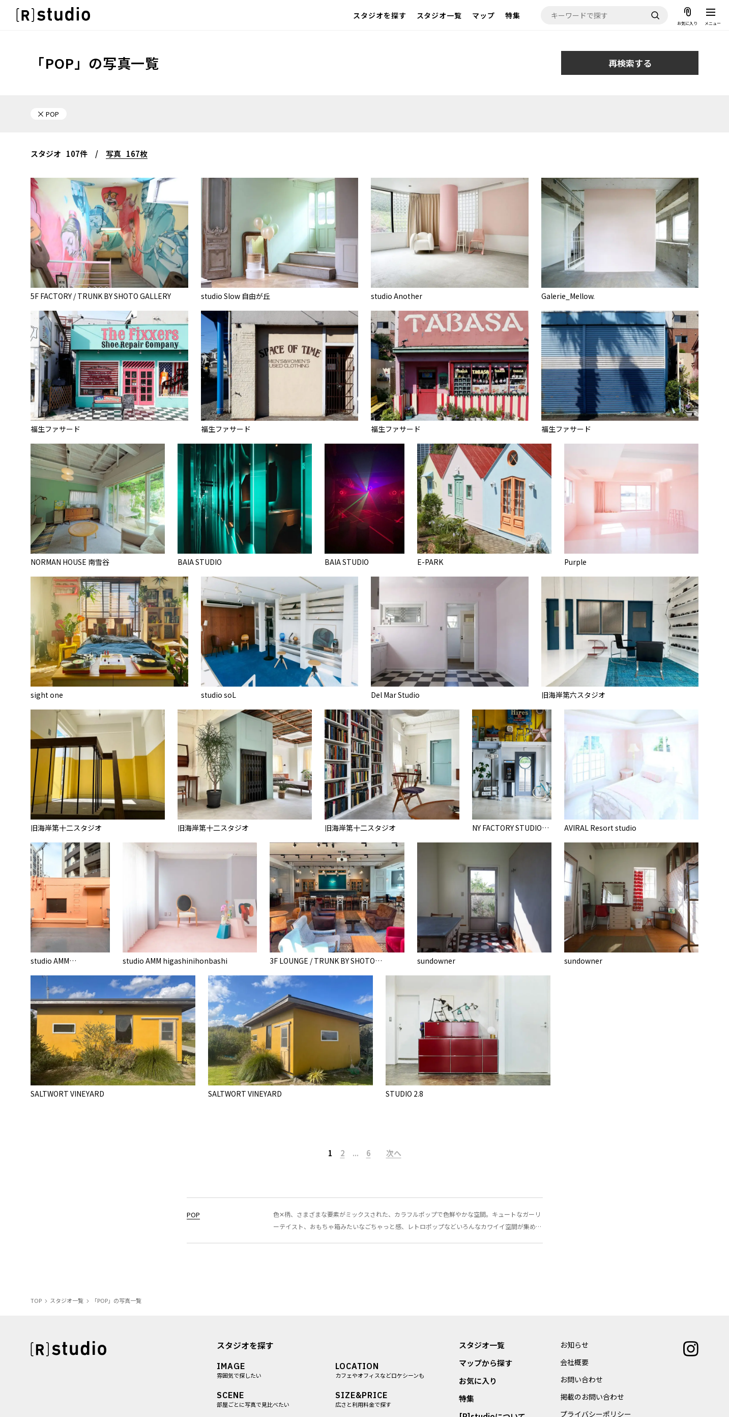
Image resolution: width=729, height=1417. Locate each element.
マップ (483, 15)
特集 (512, 15)
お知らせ (574, 1345)
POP (193, 1214)
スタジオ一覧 (439, 15)
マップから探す (485, 1362)
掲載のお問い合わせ (592, 1397)
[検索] (655, 15)
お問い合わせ (581, 1379)
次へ (393, 1153)
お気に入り (478, 1380)
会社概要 (574, 1362)
